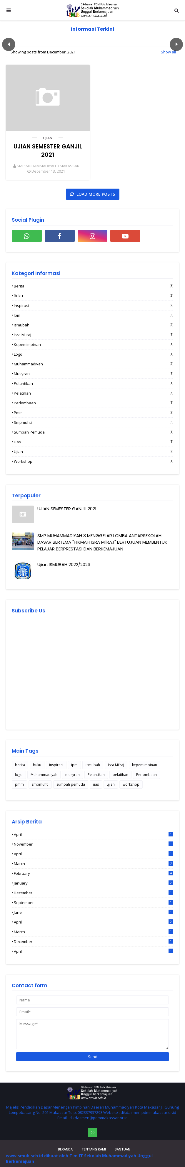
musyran (93, 373)
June (93, 912)
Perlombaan (93, 403)
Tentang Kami (93, 1149)
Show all (168, 52)
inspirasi (93, 305)
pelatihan (93, 393)
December (93, 892)
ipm (93, 315)
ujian (47, 137)
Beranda (65, 1149)
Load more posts (95, 194)
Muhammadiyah (93, 364)
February (93, 873)
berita (93, 286)
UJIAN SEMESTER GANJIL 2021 (48, 150)
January (93, 883)
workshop (93, 461)
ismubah (93, 325)
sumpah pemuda (93, 432)
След (176, 44)
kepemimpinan (93, 344)
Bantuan (122, 1149)
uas (93, 441)
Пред (8, 44)
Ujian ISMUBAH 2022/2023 (63, 564)
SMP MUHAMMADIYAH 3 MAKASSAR (48, 166)
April (93, 834)
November (93, 844)
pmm (93, 412)
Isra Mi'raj (93, 334)
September (93, 902)
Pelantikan (93, 383)
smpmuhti (93, 422)
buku (93, 295)
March (93, 863)
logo (93, 354)
